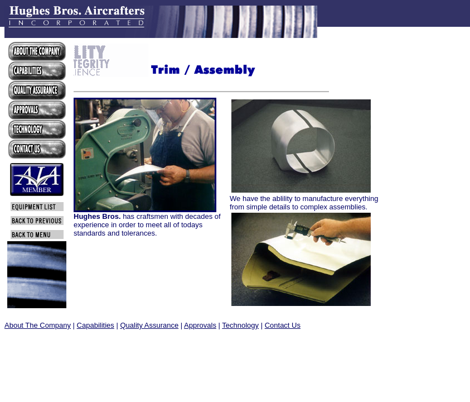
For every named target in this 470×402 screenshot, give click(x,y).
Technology (240, 325)
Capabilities (95, 325)
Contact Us (283, 325)
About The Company (37, 325)
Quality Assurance (149, 325)
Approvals (200, 325)
